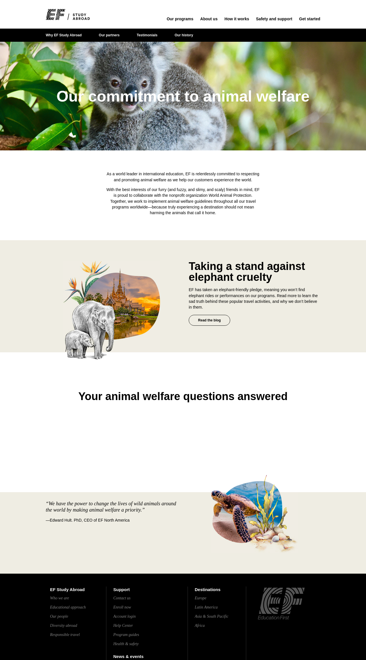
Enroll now (122, 607)
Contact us (121, 598)
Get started (309, 19)
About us (209, 19)
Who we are (59, 598)
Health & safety (126, 644)
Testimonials (147, 35)
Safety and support (274, 19)
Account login (124, 616)
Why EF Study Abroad (64, 35)
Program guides (126, 635)
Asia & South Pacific (211, 616)
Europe (200, 598)
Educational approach (68, 607)
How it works (236, 19)
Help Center (123, 625)
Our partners (109, 35)
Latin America (206, 607)
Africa (200, 625)
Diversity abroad (63, 625)
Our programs (180, 19)
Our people (59, 616)
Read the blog (209, 320)
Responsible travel (65, 635)
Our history (184, 35)
